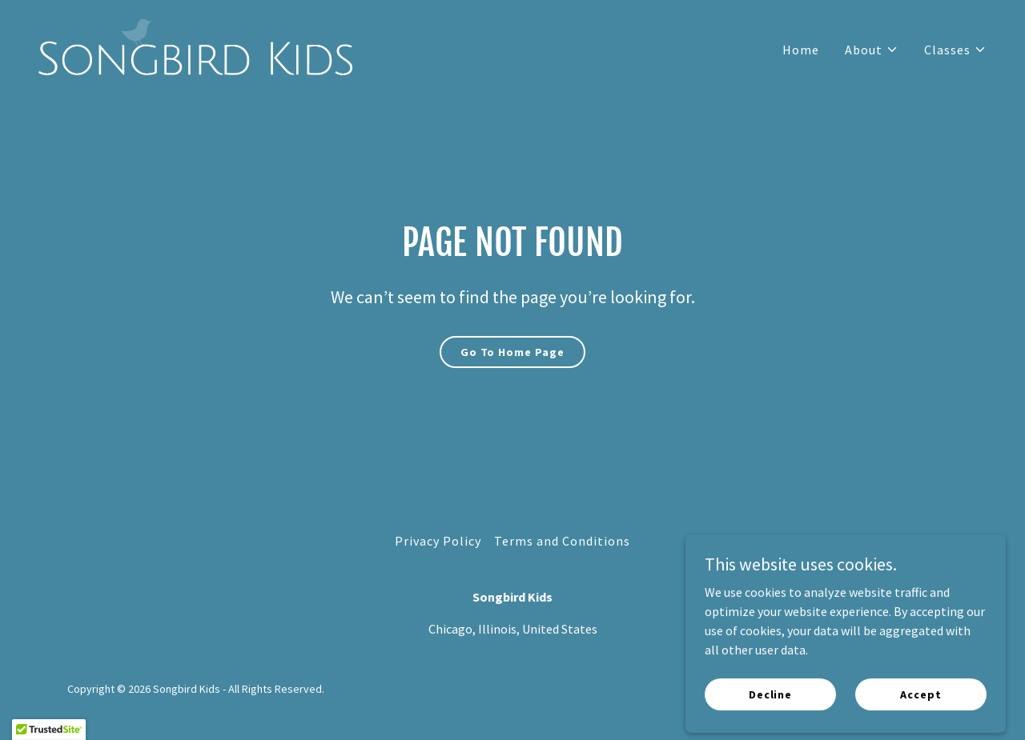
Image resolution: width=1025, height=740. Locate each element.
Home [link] (800, 50)
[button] (871, 49)
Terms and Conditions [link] (562, 541)
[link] (195, 46)
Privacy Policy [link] (438, 541)
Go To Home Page (512, 352)
